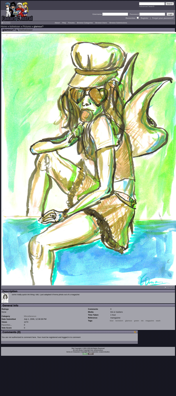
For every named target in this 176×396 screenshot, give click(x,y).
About (57, 23)
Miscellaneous (30, 316)
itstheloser (14, 26)
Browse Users (101, 23)
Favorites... (7, 325)
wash (158, 321)
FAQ (64, 23)
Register (144, 18)
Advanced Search (146, 6)
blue (112, 321)
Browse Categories (85, 23)
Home (4, 26)
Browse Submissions (118, 23)
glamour (128, 321)
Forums (71, 23)
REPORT (169, 287)
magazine (149, 321)
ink (142, 321)
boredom (119, 321)
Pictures (27, 26)
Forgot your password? (163, 18)
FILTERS (6, 23)
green (136, 321)
